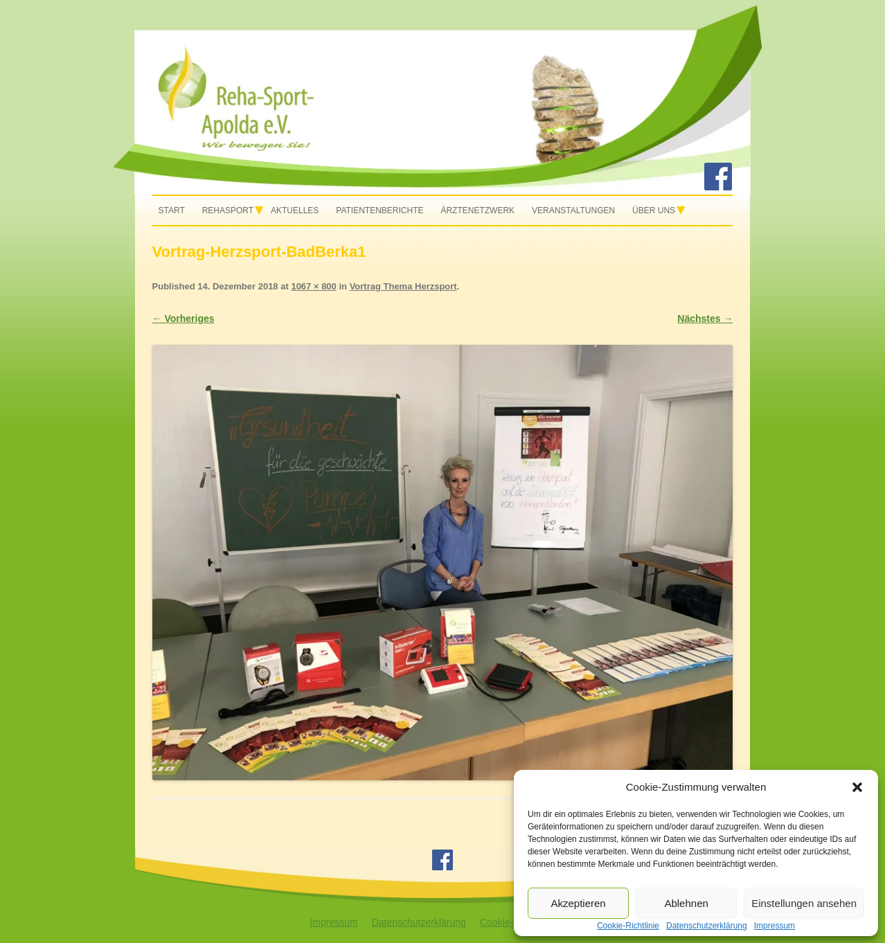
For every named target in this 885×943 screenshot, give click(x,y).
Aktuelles (295, 210)
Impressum (333, 922)
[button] (857, 787)
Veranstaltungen (573, 210)
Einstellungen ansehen (804, 903)
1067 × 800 (313, 286)
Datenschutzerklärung (419, 922)
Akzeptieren (578, 903)
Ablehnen (686, 903)
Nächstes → (705, 318)
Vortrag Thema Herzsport (403, 286)
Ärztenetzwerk (477, 210)
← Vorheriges (183, 318)
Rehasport (227, 210)
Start (172, 210)
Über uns (653, 210)
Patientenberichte (379, 210)
